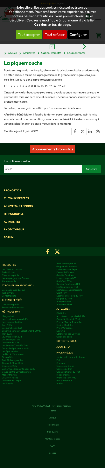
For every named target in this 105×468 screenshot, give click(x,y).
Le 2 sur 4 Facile (10, 377)
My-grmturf (8, 316)
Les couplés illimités (12, 322)
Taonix (53, 410)
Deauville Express (65, 272)
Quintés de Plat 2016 (12, 336)
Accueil (12, 53)
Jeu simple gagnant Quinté (15, 278)
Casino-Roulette (51, 53)
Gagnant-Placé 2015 (12, 362)
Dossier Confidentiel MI (68, 283)
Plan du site (52, 431)
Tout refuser (55, 34)
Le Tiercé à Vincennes (13, 354)
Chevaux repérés (16, 198)
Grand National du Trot (68, 319)
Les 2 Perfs (7, 383)
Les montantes (76, 53)
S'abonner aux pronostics (18, 285)
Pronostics (12, 190)
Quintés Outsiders (65, 275)
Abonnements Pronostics (52, 149)
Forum (9, 237)
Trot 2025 (7, 324)
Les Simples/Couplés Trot (15, 345)
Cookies (40, 24)
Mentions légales (52, 438)
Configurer (78, 34)
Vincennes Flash (64, 304)
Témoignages (52, 424)
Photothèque (14, 229)
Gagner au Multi (64, 298)
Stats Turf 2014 (64, 281)
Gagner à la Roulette (66, 266)
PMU (58, 360)
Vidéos (59, 383)
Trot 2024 (7, 333)
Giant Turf (61, 292)
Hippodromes (14, 214)
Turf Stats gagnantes (12, 360)
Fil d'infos (61, 313)
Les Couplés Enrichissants (69, 289)
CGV (52, 445)
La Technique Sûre (11, 339)
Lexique (52, 417)
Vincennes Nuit (63, 301)
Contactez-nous (66, 340)
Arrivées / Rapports (18, 206)
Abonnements (9, 281)
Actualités (29, 53)
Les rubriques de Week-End (15, 319)
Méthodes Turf (11, 311)
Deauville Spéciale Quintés (15, 348)
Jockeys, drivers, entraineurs (70, 357)
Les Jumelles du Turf (12, 327)
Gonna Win (7, 357)
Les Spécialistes (10, 351)
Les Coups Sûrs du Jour (13, 289)
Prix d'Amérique (64, 327)
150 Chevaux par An (66, 263)
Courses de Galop (65, 365)
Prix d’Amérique (64, 380)
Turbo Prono (8, 272)
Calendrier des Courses (68, 333)
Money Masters (9, 374)
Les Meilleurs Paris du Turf (69, 295)
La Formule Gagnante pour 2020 (18, 368)
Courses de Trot (64, 368)
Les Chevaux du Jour (12, 269)
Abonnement (64, 346)
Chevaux (60, 362)
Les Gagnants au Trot (67, 286)
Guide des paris (64, 336)
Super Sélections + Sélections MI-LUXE (21, 330)
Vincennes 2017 (9, 365)
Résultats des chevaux (13, 307)
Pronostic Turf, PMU (66, 377)
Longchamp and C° (66, 278)
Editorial (60, 330)
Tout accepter (29, 34)
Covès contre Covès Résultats (16, 371)
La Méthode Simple (11, 380)
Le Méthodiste (9, 295)
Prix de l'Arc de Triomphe (68, 322)
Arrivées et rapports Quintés (70, 316)
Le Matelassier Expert (67, 269)
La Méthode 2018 (10, 342)
